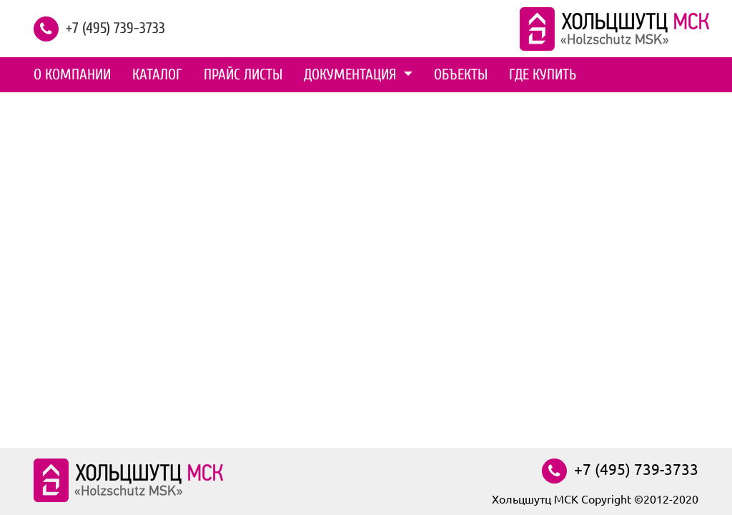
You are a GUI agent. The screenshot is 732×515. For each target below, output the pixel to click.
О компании (72, 74)
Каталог (157, 74)
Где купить (542, 74)
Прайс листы (243, 74)
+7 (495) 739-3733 (115, 27)
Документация (352, 74)
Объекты (461, 74)
